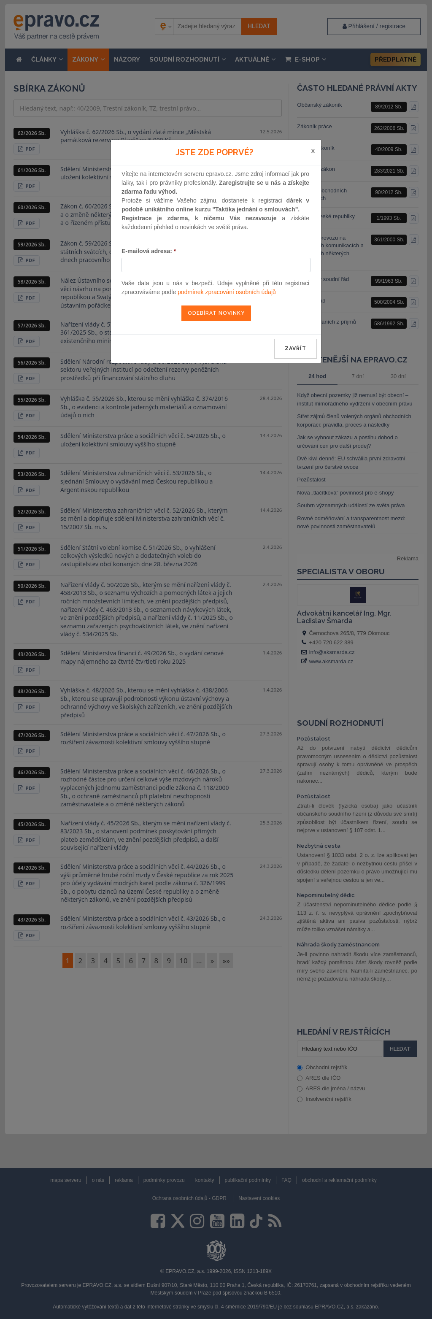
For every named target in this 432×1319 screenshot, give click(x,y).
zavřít (295, 348)
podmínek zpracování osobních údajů (227, 292)
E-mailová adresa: (149, 251)
